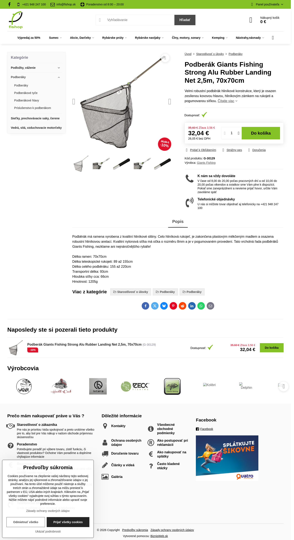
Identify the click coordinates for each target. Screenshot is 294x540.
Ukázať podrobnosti (48, 531)
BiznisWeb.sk (159, 536)
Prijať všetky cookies (68, 522)
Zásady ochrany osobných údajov (172, 530)
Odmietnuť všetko (25, 522)
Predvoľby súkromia (135, 530)
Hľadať (184, 20)
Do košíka (261, 133)
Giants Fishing (206, 162)
